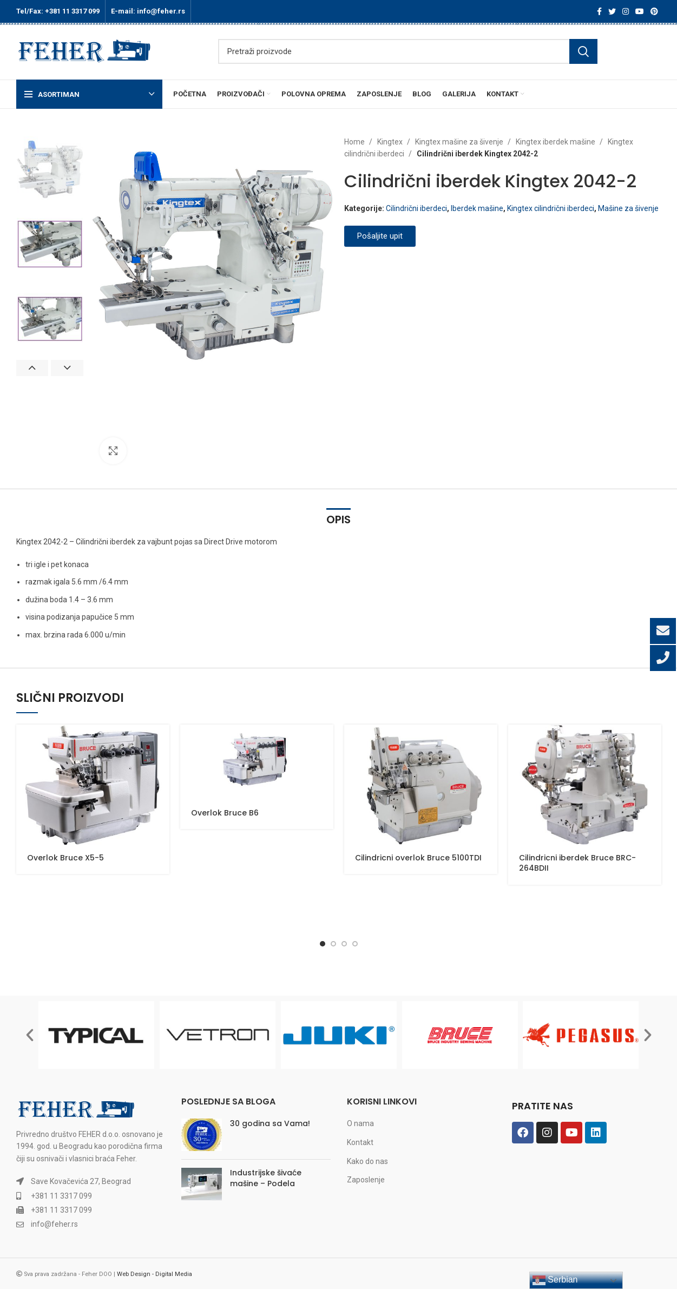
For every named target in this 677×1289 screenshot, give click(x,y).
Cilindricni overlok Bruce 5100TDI (418, 857)
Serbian (555, 1280)
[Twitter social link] (612, 11)
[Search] (407, 51)
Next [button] (67, 368)
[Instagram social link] (625, 11)
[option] (49, 169)
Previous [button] (32, 368)
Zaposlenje (366, 1179)
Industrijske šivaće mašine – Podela (265, 1178)
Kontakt (360, 1142)
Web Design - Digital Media (154, 1274)
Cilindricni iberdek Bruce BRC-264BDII (577, 863)
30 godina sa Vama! (270, 1123)
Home (355, 141)
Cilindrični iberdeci (416, 208)
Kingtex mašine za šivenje (460, 141)
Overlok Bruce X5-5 (65, 857)
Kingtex (390, 141)
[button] (30, 1035)
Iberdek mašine (477, 208)
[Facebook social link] (599, 11)
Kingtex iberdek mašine (556, 141)
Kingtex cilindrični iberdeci (550, 208)
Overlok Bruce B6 (225, 812)
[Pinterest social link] (654, 11)
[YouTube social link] (639, 11)
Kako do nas (367, 1161)
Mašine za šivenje (628, 208)
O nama (360, 1123)
